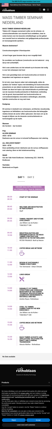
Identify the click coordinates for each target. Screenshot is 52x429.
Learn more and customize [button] (26, 425)
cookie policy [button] (6, 399)
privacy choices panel (27, 415)
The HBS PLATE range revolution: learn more (26, 1)
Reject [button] (14, 420)
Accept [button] (38, 420)
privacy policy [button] (25, 393)
